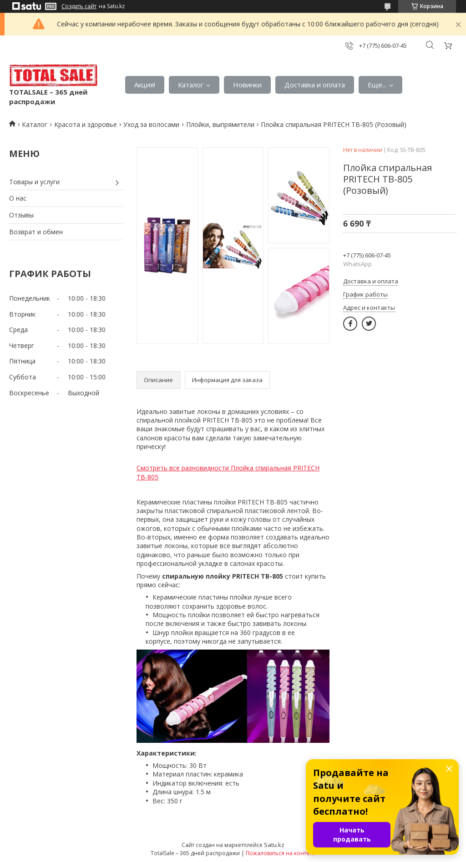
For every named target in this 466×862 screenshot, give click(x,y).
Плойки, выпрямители (220, 124)
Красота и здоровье (85, 124)
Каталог (190, 84)
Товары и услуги (34, 181)
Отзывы (21, 215)
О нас (17, 198)
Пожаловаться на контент (280, 853)
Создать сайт (78, 6)
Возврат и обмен (36, 231)
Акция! (144, 84)
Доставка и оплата (314, 84)
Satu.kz (274, 845)
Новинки (247, 84)
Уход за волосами (151, 124)
